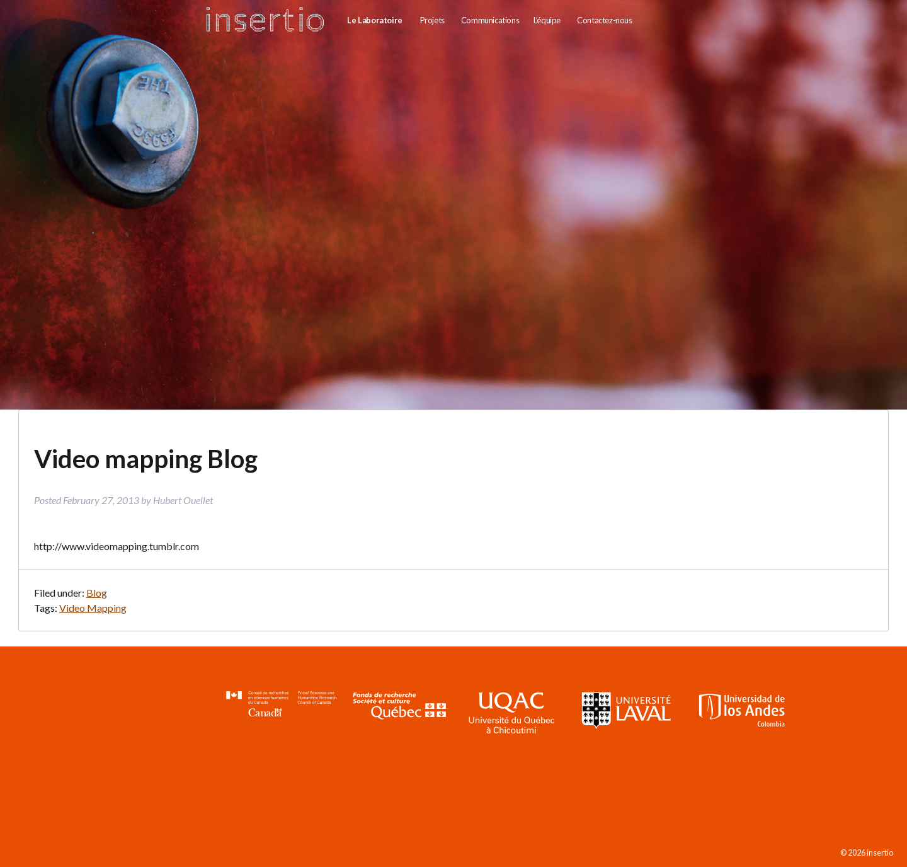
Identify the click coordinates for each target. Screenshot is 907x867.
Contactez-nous (604, 20)
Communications (489, 20)
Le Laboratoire (374, 20)
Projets (432, 20)
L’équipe (547, 20)
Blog (96, 593)
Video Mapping (93, 608)
